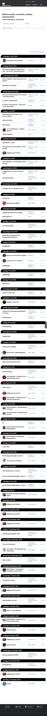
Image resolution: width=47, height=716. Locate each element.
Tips (41, 4)
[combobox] (23, 28)
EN (28, 1)
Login (7, 706)
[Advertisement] (23, 40)
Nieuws (39, 706)
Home (3, 9)
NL (24, 1)
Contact (18, 706)
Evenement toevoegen (36, 52)
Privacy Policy (29, 706)
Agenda (28, 4)
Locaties (34, 4)
